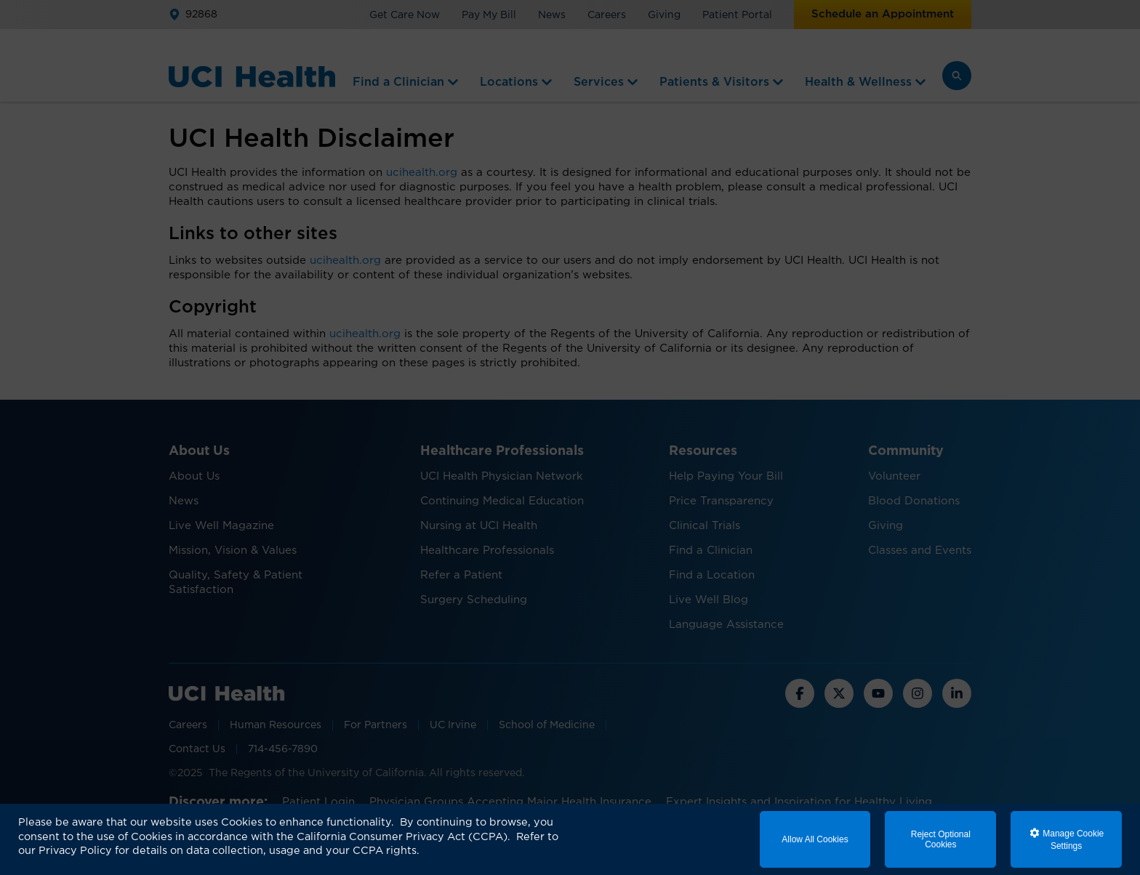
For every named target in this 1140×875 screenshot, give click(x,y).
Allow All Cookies (815, 839)
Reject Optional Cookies (941, 839)
